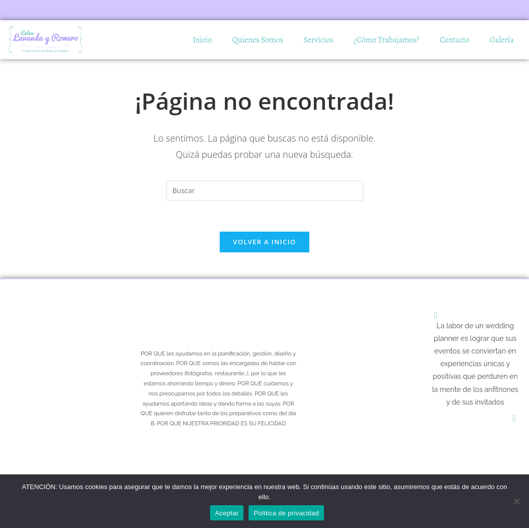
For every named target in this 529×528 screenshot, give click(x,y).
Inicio (202, 40)
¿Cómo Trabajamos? (387, 40)
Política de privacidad (286, 513)
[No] (516, 501)
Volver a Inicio (264, 241)
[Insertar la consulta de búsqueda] (264, 191)
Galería (502, 40)
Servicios (319, 40)
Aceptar (227, 513)
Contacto (455, 40)
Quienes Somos (257, 40)
